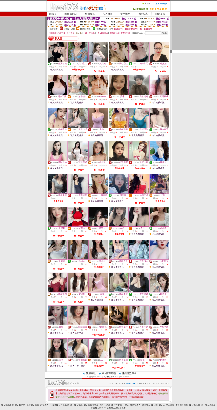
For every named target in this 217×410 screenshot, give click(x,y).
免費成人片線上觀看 (116, 408)
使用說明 (125, 14)
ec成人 (126, 405)
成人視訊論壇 (7, 405)
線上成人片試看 (208, 405)
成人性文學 (116, 405)
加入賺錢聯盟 (108, 373)
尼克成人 (44, 405)
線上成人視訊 (76, 405)
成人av (162, 405)
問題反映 (160, 14)
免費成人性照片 (98, 408)
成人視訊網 (194, 405)
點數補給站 (70, 14)
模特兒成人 (135, 405)
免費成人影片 (32, 405)
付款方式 (143, 14)
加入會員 (107, 14)
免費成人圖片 (181, 405)
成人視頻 (170, 405)
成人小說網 (104, 405)
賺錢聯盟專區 (129, 373)
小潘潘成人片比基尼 (59, 405)
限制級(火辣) (69, 29)
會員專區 (90, 14)
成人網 (154, 405)
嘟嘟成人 (146, 405)
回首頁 (53, 14)
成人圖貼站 (20, 405)
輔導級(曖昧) (85, 29)
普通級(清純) (101, 29)
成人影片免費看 (91, 405)
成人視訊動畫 (109, 377)
